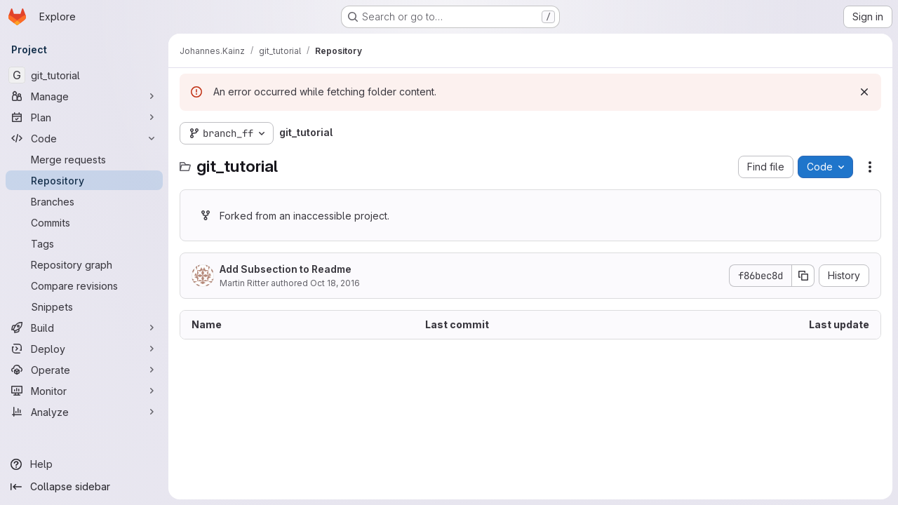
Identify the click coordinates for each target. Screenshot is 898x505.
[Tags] (84, 243)
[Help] (84, 464)
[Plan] (84, 117)
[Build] (84, 327)
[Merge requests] (84, 159)
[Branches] (84, 201)
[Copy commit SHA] (803, 275)
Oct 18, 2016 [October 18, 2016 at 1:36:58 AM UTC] (335, 283)
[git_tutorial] (84, 75)
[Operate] (84, 369)
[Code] (84, 138)
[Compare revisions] (84, 285)
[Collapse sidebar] (84, 487)
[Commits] (84, 222)
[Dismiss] (864, 91)
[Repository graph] (84, 264)
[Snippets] (84, 306)
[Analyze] (84, 412)
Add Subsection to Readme (285, 269)
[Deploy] (84, 348)
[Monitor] (84, 390)
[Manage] (84, 96)
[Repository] (84, 180)
